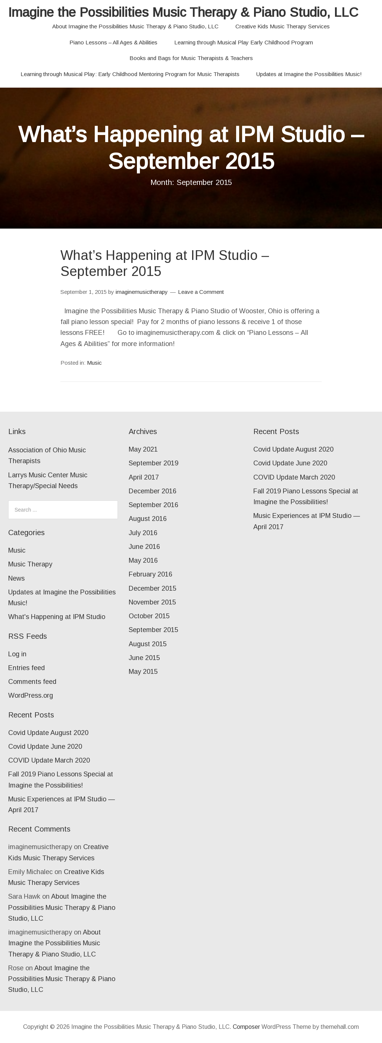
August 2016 (148, 518)
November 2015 (152, 602)
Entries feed (26, 668)
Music (94, 362)
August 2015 (148, 644)
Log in (17, 654)
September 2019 (153, 463)
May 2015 (143, 671)
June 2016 (144, 546)
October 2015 (149, 616)
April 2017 (144, 477)
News (16, 578)
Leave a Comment (201, 292)
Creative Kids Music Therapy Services (282, 26)
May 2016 (143, 560)
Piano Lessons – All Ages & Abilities (113, 42)
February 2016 (150, 574)
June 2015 (144, 658)
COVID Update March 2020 (49, 760)
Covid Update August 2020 (48, 732)
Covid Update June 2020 (45, 746)
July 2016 (143, 533)
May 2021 (143, 449)
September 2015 (153, 630)
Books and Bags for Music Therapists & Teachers (191, 58)
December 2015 (152, 588)
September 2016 (153, 505)
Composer (246, 1027)
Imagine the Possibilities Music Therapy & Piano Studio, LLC (183, 12)
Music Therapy (30, 564)
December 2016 (152, 491)
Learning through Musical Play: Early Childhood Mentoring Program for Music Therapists (130, 74)
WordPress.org (30, 695)
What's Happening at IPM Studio (56, 617)
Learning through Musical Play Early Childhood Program (243, 42)
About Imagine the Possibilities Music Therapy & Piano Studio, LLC (135, 26)
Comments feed (32, 681)
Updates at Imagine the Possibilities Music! (309, 74)
